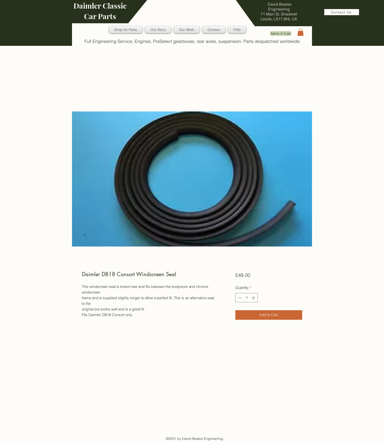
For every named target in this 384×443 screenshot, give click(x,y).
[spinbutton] (246, 297)
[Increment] (254, 297)
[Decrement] (239, 297)
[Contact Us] (341, 12)
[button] (300, 32)
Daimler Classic (100, 6)
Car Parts (100, 16)
